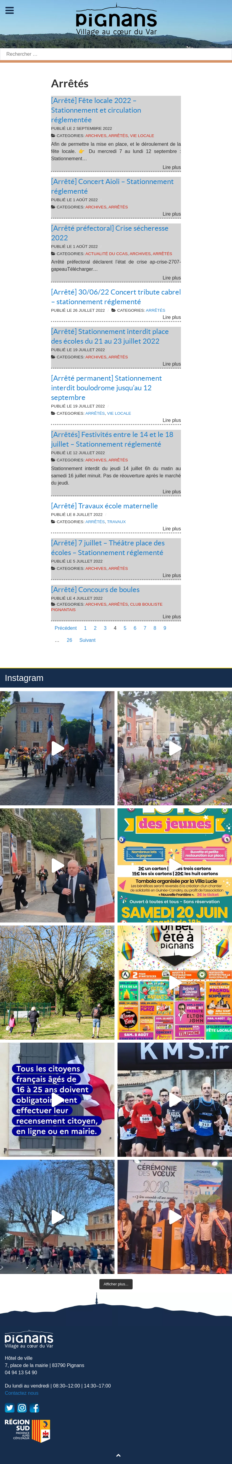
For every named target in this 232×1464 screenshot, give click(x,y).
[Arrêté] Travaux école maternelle (104, 506)
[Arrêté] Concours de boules (95, 589)
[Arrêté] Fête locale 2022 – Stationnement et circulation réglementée (96, 110)
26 (69, 640)
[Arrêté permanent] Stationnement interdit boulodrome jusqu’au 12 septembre (106, 387)
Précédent (66, 628)
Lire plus (172, 167)
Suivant (87, 640)
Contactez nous (21, 1393)
